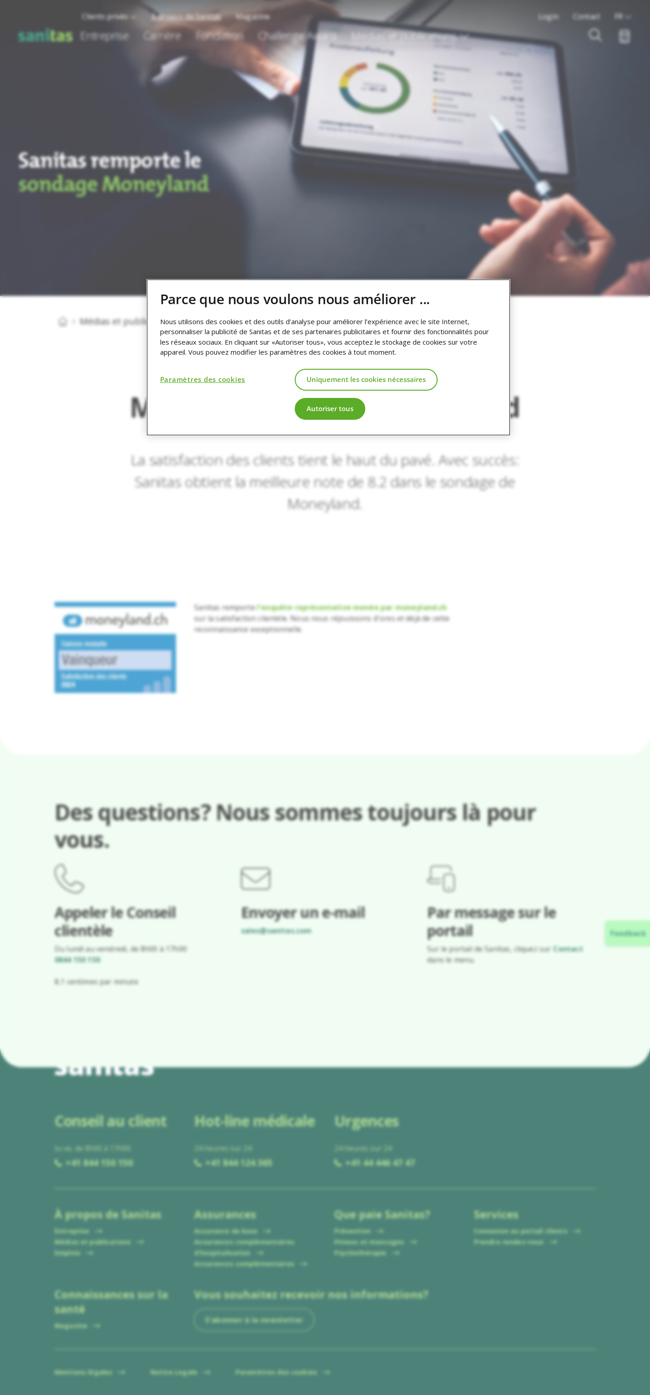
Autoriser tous (330, 408)
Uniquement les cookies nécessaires (366, 379)
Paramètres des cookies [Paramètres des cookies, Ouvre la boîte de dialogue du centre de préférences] (203, 379)
